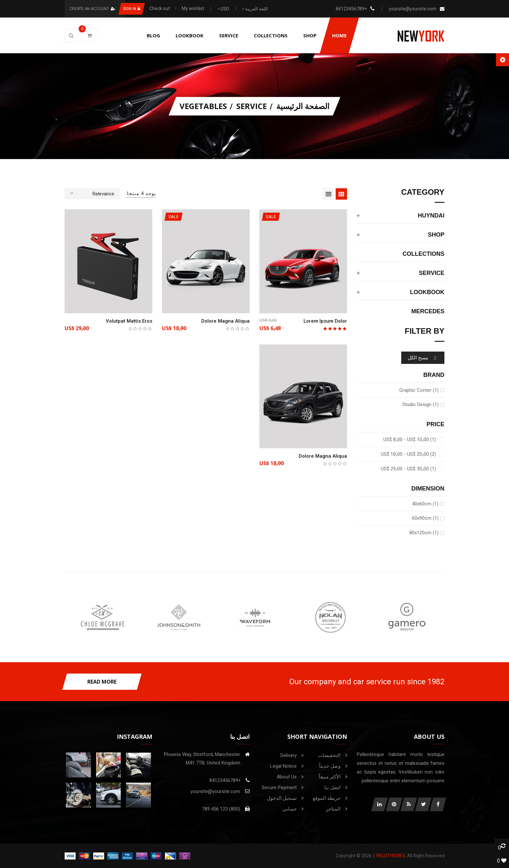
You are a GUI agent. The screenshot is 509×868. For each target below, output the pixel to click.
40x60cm (425, 504)
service (431, 273)
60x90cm (425, 518)
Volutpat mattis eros (129, 321)
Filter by (424, 331)
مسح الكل (423, 358)
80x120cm (424, 533)
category (422, 192)
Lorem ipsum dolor (325, 321)
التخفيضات (329, 755)
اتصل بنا (332, 787)
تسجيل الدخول (282, 798)
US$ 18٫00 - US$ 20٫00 (408, 454)
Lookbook (427, 292)
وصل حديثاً (330, 766)
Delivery (288, 755)
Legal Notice (283, 766)
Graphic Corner (419, 390)
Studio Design (420, 404)
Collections (423, 254)
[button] (71, 35)
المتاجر (333, 809)
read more (102, 681)
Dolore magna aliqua (225, 321)
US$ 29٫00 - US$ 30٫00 (408, 469)
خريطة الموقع (327, 798)
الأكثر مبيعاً (330, 777)
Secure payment (279, 787)
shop (436, 235)
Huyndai (431, 216)
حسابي (289, 809)
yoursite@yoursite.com (412, 8)
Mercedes (427, 311)
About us (287, 777)
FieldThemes (390, 855)
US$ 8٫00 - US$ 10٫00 (409, 439)
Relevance (92, 193)
